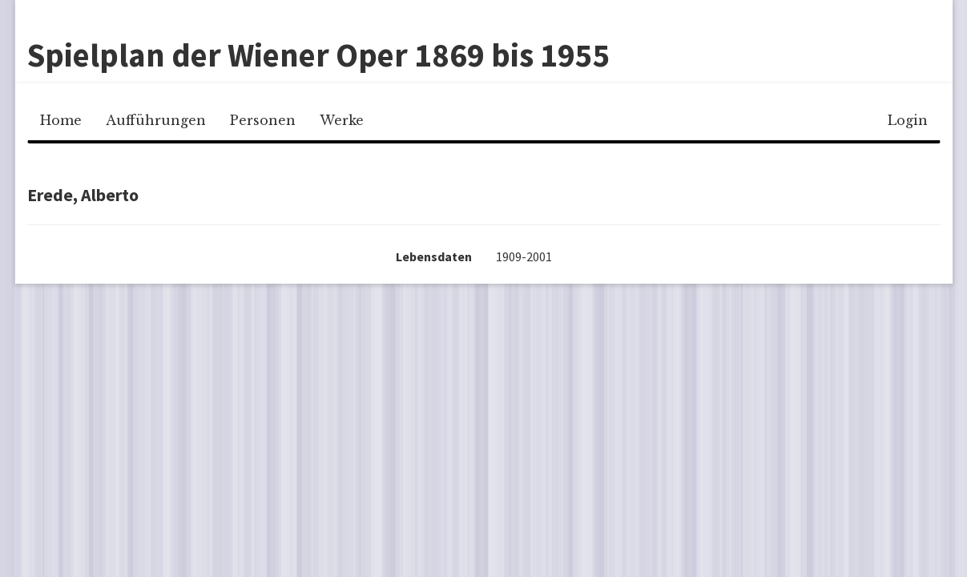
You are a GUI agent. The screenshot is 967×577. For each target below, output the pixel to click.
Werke (342, 120)
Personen (263, 120)
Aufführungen (156, 120)
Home (61, 120)
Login (908, 120)
